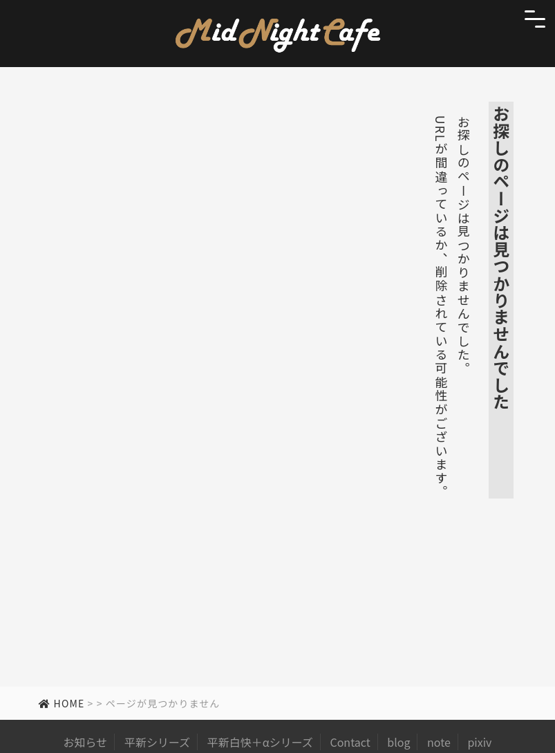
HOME (61, 703)
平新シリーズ (157, 742)
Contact (350, 742)
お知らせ (86, 742)
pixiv (479, 742)
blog (398, 742)
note (439, 742)
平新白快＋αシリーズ (260, 742)
